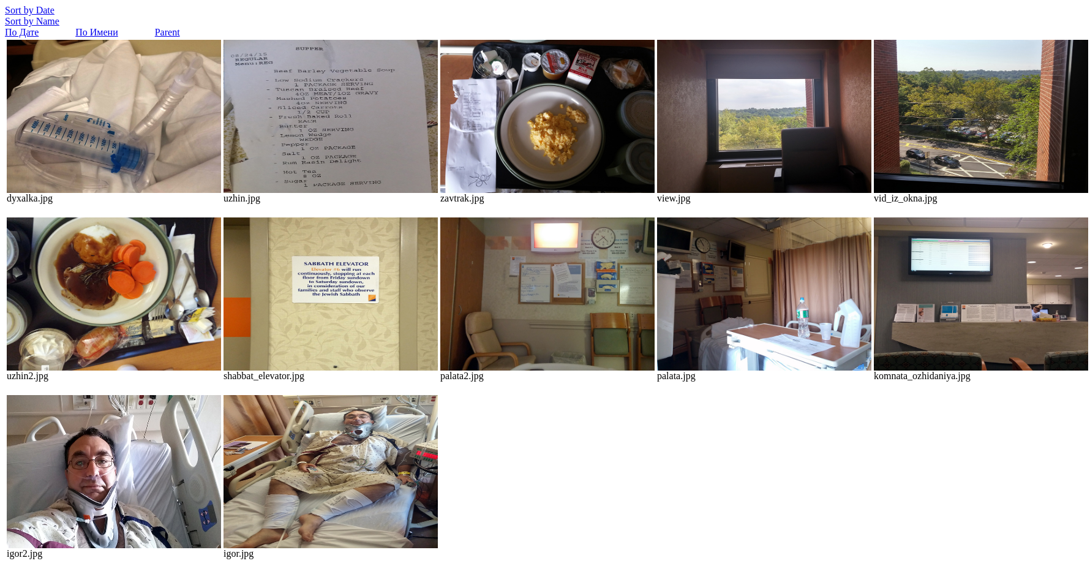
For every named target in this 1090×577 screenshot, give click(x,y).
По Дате (22, 32)
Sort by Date (30, 10)
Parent (167, 32)
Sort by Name (32, 21)
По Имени (96, 32)
